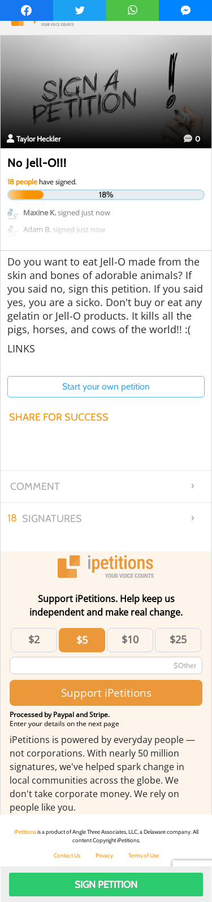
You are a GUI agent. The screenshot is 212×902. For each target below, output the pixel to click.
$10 (130, 639)
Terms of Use (143, 855)
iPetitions (25, 831)
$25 (178, 639)
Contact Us (67, 855)
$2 (34, 639)
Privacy (104, 855)
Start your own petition (106, 386)
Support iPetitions (106, 692)
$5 (82, 640)
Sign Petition (106, 884)
